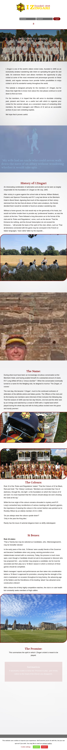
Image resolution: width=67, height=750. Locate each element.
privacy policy (47, 743)
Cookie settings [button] (26, 747)
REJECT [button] (44, 747)
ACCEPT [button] (36, 747)
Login (57, 19)
